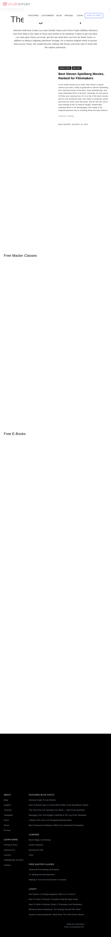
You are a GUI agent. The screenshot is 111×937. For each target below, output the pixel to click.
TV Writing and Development (42, 874)
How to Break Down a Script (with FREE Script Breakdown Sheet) (58, 805)
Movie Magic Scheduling (40, 840)
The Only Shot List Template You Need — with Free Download (57, 810)
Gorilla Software (36, 845)
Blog (64, 4)
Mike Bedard (64, 124)
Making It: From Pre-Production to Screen (47, 880)
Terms (6, 825)
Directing (65, 68)
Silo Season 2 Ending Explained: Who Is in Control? (52, 894)
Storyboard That (36, 850)
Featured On (9, 850)
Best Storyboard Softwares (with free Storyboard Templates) (56, 825)
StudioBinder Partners (14, 860)
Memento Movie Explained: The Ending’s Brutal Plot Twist (54, 909)
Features (38, 4)
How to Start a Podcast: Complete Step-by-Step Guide (53, 899)
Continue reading (66, 116)
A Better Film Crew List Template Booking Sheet (50, 820)
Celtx (31, 855)
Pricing (73, 4)
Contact (7, 865)
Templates (8, 815)
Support (7, 805)
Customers (52, 4)
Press (6, 820)
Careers (7, 855)
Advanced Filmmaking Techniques (44, 869)
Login (84, 4)
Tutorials (8, 810)
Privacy (7, 830)
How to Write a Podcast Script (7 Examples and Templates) (55, 904)
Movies (77, 68)
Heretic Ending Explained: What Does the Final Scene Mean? (56, 914)
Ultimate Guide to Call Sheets (42, 800)
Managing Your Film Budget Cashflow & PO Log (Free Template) (57, 815)
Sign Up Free (99, 4)
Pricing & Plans (11, 845)
